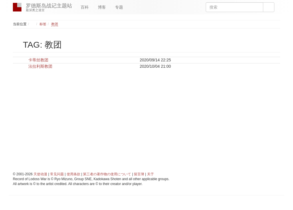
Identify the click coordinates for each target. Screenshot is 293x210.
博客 (102, 7)
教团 (54, 24)
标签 (42, 24)
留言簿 (139, 174)
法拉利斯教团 (40, 66)
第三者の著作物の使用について (107, 174)
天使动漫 (40, 174)
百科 (85, 7)
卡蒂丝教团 (38, 60)
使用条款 (73, 174)
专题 (119, 7)
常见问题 (57, 174)
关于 (150, 174)
